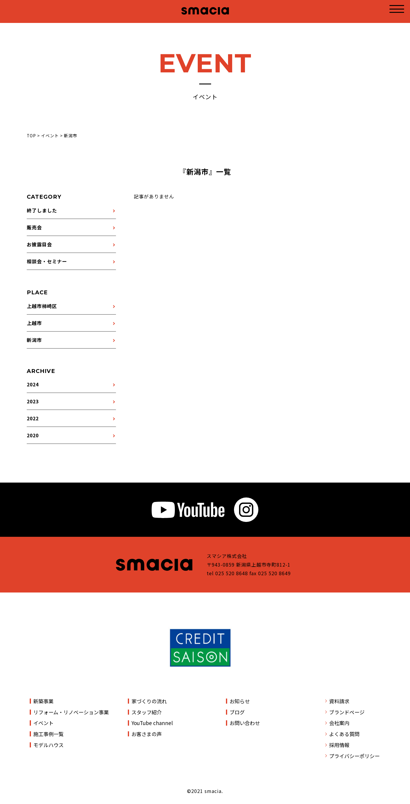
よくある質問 (344, 733)
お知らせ (240, 701)
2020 (33, 435)
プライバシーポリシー (354, 755)
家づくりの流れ (149, 701)
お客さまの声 (146, 733)
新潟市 (34, 339)
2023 (33, 401)
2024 (33, 384)
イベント (43, 722)
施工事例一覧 (48, 733)
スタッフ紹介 (146, 712)
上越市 (34, 322)
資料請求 (339, 701)
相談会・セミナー (47, 261)
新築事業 (43, 701)
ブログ (237, 712)
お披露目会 (39, 244)
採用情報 (339, 744)
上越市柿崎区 (42, 306)
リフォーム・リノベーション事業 (71, 712)
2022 (33, 418)
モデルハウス (48, 744)
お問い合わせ (245, 722)
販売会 (34, 227)
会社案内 (339, 722)
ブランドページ (347, 712)
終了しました (42, 210)
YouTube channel (152, 722)
